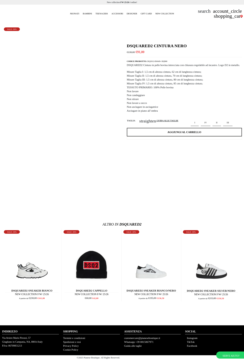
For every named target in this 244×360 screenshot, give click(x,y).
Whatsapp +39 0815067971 (139, 342)
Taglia (131, 120)
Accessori (117, 13)
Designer (132, 13)
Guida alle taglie (133, 345)
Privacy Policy (71, 345)
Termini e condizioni (74, 338)
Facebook (192, 345)
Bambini (87, 13)
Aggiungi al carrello (184, 132)
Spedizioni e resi (72, 342)
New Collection (164, 13)
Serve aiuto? (231, 356)
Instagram (192, 338)
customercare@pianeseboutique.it (142, 338)
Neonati (74, 13)
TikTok (190, 342)
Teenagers (102, 13)
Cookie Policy (70, 349)
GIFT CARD (146, 13)
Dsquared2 (121, 224)
